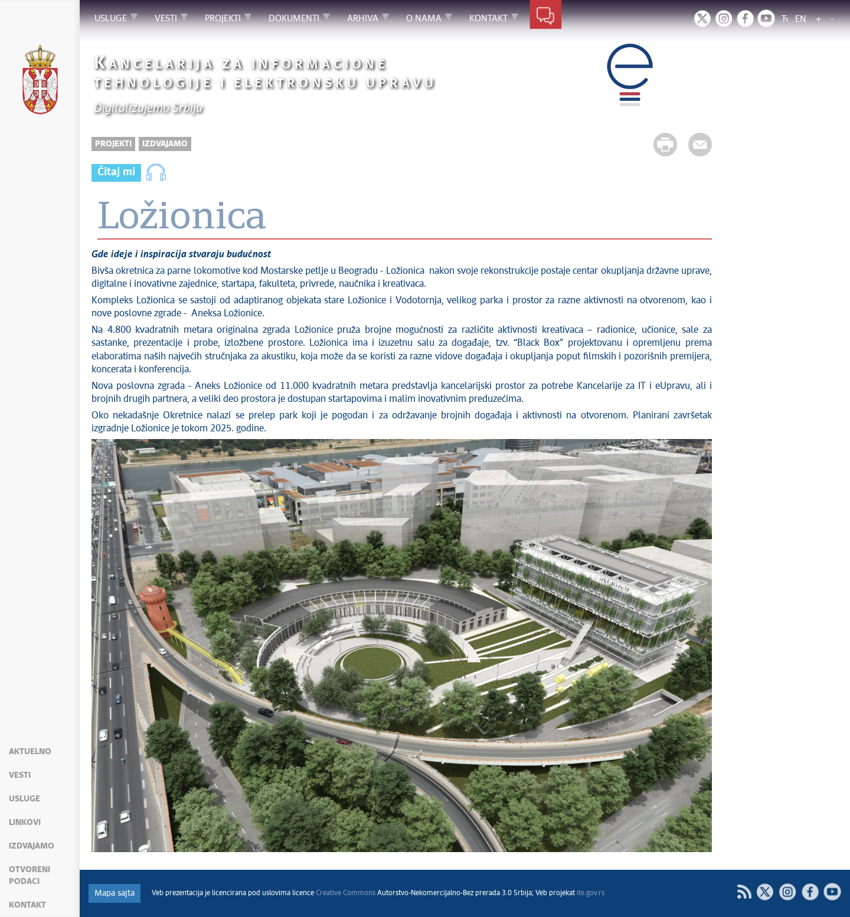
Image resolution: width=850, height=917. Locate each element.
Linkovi (25, 822)
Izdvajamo (31, 846)
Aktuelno (30, 752)
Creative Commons (345, 893)
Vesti (20, 775)
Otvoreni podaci (29, 876)
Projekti (113, 144)
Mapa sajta (114, 893)
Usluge (24, 799)
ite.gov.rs (590, 893)
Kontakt (27, 905)
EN (800, 19)
